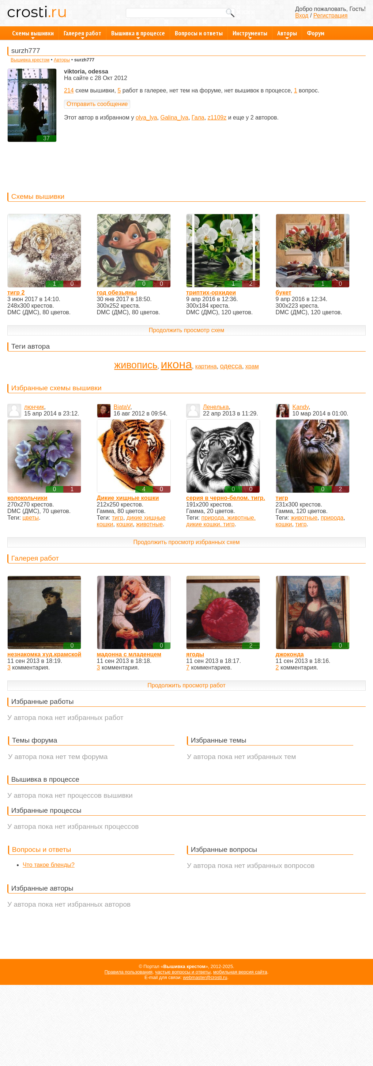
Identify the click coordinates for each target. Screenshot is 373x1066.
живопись (135, 365)
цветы (30, 518)
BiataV (122, 407)
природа (332, 518)
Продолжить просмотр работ (186, 685)
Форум (315, 33)
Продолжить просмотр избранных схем (186, 542)
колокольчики (27, 498)
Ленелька (216, 407)
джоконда (290, 654)
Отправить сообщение (97, 104)
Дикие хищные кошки (128, 498)
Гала (198, 117)
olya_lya (146, 117)
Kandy (301, 407)
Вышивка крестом (30, 59)
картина (206, 366)
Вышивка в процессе (138, 34)
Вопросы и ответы (199, 33)
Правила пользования (128, 972)
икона (176, 364)
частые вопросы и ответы (183, 972)
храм (252, 366)
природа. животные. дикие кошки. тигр (221, 521)
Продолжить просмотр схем (186, 330)
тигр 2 (16, 292)
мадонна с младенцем (129, 654)
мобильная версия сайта (240, 972)
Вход (301, 15)
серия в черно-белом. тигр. (225, 498)
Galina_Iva (174, 117)
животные (149, 524)
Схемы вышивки (33, 34)
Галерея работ (82, 34)
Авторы (287, 34)
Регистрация (330, 15)
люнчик (34, 407)
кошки (124, 524)
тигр (117, 518)
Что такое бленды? (49, 865)
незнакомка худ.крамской (44, 654)
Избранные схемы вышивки (56, 388)
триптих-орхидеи (211, 292)
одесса (231, 366)
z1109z (217, 117)
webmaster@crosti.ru (205, 977)
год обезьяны (117, 292)
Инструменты (250, 34)
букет (283, 292)
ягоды (195, 654)
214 (69, 90)
